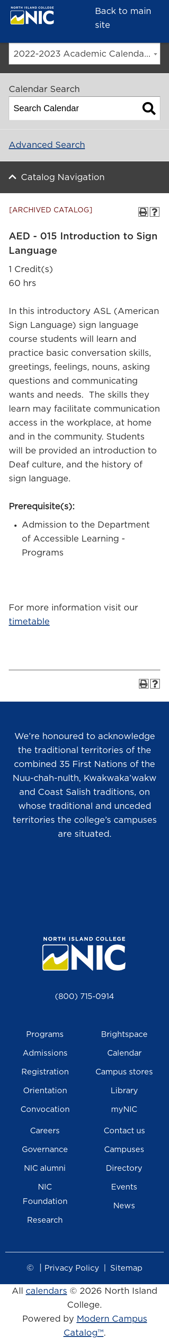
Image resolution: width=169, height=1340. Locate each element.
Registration (45, 1072)
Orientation (45, 1091)
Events (124, 1187)
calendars (46, 1291)
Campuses (124, 1150)
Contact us (124, 1131)
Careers (45, 1131)
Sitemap (126, 1268)
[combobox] (84, 54)
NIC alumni (45, 1169)
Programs (45, 1035)
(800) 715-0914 (84, 997)
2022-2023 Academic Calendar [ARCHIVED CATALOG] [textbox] (87, 54)
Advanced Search (47, 145)
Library (124, 1091)
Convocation (45, 1110)
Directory (124, 1169)
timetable (29, 621)
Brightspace (124, 1035)
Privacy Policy (71, 1268)
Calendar (124, 1053)
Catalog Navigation (63, 177)
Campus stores (124, 1072)
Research (45, 1220)
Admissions (45, 1053)
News (124, 1206)
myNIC (124, 1110)
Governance (45, 1150)
